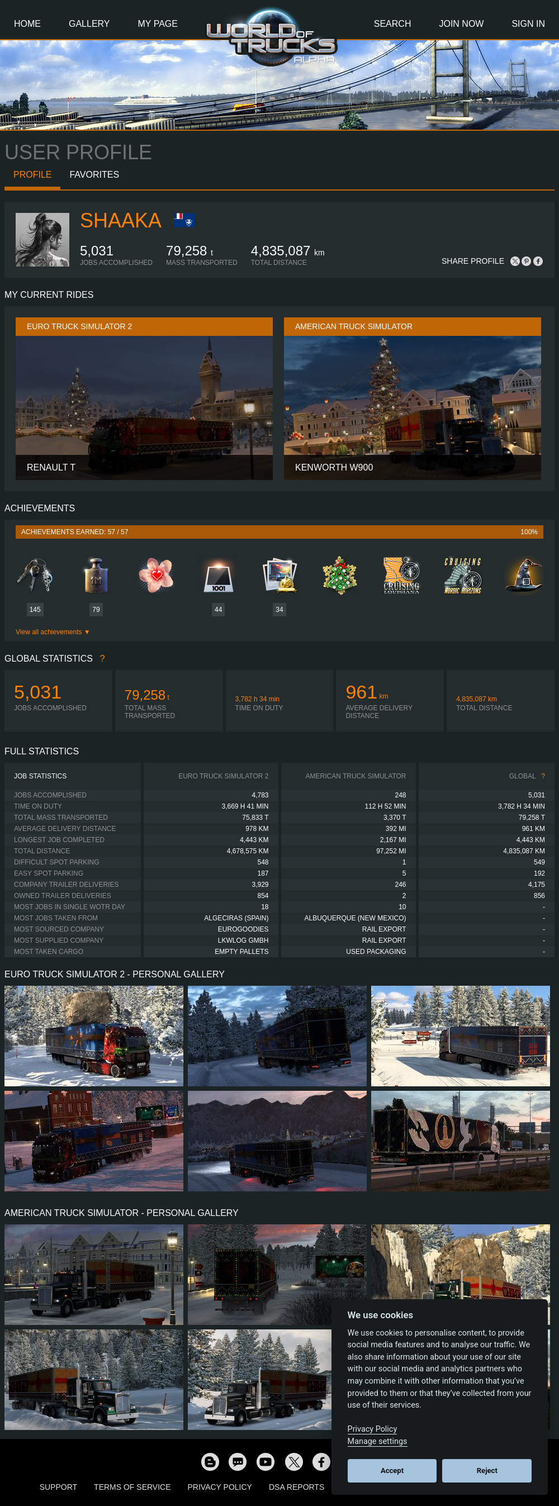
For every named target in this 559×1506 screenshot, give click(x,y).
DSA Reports (296, 1487)
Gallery (89, 23)
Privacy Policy (220, 1487)
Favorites (94, 174)
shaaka (121, 220)
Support (58, 1487)
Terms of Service (132, 1487)
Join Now (461, 23)
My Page (158, 23)
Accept (392, 1470)
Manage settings (378, 1441)
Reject (487, 1470)
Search (392, 23)
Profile (32, 174)
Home (27, 23)
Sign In (528, 23)
